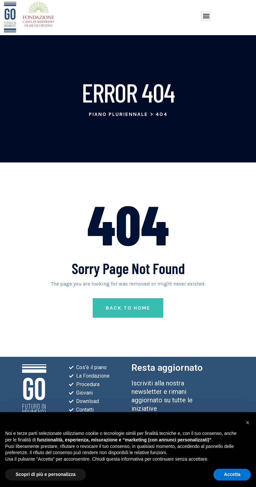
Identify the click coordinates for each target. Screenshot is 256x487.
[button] (206, 16)
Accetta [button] (232, 474)
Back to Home (128, 308)
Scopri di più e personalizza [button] (45, 474)
